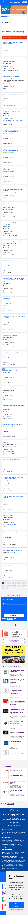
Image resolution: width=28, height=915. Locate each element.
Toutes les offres (7, 20)
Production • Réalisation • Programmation (12, 865)
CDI (3, 831)
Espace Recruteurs (14, 824)
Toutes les (11, 763)
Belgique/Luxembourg (7, 845)
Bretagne (5, 840)
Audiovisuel (17, 851)
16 (15, 585)
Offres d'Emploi (14, 818)
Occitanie (14, 843)
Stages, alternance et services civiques (12, 25)
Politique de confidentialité (14, 825)
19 (23, 585)
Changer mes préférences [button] (17, 909)
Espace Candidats (14, 822)
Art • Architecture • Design (8, 851)
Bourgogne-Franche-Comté (19, 839)
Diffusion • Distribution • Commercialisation (16, 863)
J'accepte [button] (17, 903)
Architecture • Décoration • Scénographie (13, 858)
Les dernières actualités (10, 666)
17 (18, 585)
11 (3, 585)
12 (5, 585)
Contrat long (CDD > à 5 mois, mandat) (13, 831)
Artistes (16, 859)
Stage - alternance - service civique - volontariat (14, 819)
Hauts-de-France (6, 841)
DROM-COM (18, 844)
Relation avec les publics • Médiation (14, 867)
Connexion (13, 615)
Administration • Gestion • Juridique (9, 857)
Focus (6, 766)
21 (3, 588)
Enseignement (14, 864)
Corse (17, 840)
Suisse (14, 845)
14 (10, 585)
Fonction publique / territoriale (15, 832)
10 (25, 583)
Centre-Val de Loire (11, 840)
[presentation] (11, 608)
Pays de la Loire (19, 843)
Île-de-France (14, 841)
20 (25, 585)
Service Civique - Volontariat (18, 833)
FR (24, 1)
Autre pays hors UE (7, 847)
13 (8, 585)
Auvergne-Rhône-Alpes (7, 839)
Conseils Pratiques (14, 821)
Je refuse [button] (17, 906)
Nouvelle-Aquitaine (7, 843)
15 (13, 585)
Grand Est (22, 840)
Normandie (20, 841)
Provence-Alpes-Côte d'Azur (9, 844)
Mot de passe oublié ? (10, 625)
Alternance (8, 835)
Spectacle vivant (14, 853)
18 (20, 585)
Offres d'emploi (7, 22)
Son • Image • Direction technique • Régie (13, 867)
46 (6, 588)
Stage (4, 835)
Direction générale (7, 864)
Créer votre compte (9, 618)
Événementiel (16, 852)
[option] (14, 784)
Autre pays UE (20, 845)
